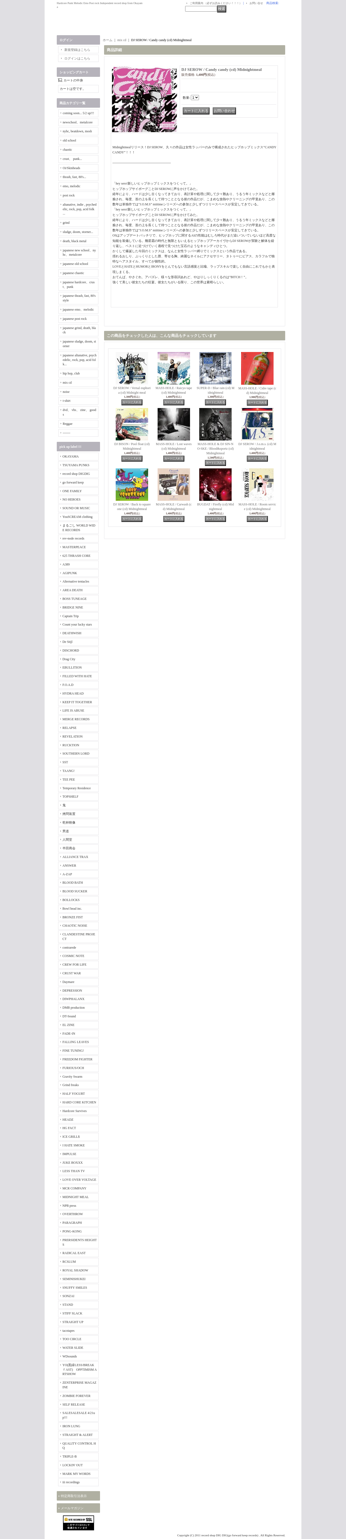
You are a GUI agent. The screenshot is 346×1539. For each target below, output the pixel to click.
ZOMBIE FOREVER (76, 1396)
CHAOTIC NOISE (74, 926)
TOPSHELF (70, 796)
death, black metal (74, 241)
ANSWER (69, 865)
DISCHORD (70, 650)
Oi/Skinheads (71, 168)
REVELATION (72, 736)
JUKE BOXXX (72, 1163)
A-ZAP (67, 874)
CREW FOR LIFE (74, 964)
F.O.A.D (68, 685)
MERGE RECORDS (75, 719)
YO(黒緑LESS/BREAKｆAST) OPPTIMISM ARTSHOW (79, 1369)
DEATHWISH (71, 633)
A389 (66, 564)
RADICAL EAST (74, 1253)
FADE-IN (68, 1033)
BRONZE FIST (72, 917)
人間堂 (67, 839)
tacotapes (68, 1331)
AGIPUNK (69, 573)
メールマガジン (72, 1508)
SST (65, 762)
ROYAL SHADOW (75, 1270)
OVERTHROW (72, 1214)
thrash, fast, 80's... (74, 177)
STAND (67, 1305)
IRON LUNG (71, 1426)
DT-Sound (69, 1016)
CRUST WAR (71, 973)
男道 (65, 831)
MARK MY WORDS (76, 1474)
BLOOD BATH (72, 882)
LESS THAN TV (73, 1171)
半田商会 (68, 848)
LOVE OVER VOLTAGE (79, 1180)
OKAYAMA (70, 456)
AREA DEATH (72, 590)
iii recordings (71, 1482)
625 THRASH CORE (76, 556)
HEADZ (68, 1120)
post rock (69, 195)
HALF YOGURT (73, 1094)
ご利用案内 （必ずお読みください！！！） (216, 3)
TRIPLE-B (69, 1456)
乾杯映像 (68, 822)
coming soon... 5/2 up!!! (78, 113)
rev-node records (73, 538)
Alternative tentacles (75, 581)
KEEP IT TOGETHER (77, 702)
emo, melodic (71, 186)
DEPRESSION (72, 990)
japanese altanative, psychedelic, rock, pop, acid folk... (80, 359)
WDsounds (69, 1356)
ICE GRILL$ (71, 1137)
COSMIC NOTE (73, 956)
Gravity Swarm (72, 1076)
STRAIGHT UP (72, 1322)
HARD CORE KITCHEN (79, 1102)
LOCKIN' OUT (72, 1465)
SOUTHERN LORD (75, 753)
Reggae (67, 424)
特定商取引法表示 (74, 1496)
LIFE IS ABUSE (73, 710)
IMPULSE (69, 1154)
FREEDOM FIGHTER (77, 1059)
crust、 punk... (72, 159)
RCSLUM (69, 1262)
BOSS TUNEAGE (74, 599)
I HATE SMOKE (73, 1145)
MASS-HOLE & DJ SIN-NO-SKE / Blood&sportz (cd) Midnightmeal (215, 448)
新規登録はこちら (77, 50)
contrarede (69, 947)
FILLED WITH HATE (77, 676)
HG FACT (69, 1128)
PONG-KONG (72, 1231)
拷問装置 (68, 814)
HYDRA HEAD (73, 693)
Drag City (68, 659)
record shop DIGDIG (76, 474)
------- (66, 433)
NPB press (69, 1206)
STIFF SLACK (72, 1313)
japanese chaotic (73, 273)
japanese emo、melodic (78, 309)
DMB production (73, 1007)
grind (66, 223)
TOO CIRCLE (71, 1339)
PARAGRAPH (72, 1223)
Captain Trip (70, 616)
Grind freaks (70, 1085)
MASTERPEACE (74, 547)
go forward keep (73, 482)
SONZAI (68, 1296)
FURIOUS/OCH (73, 1068)
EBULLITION (72, 667)
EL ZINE (68, 1025)
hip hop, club (71, 373)
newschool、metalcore (78, 122)
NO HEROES (71, 499)
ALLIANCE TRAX (75, 857)
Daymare (68, 982)
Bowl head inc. (72, 908)
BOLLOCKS (70, 900)
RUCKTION (70, 745)
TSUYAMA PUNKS (75, 465)
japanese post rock (75, 319)
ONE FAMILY (72, 491)
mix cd (67, 382)
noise (66, 392)
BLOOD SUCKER (74, 891)
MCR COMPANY (74, 1188)
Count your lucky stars (77, 624)
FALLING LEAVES (75, 1042)
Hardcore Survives (74, 1111)
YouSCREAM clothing (77, 517)
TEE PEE (68, 779)
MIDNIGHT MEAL (75, 1197)
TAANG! (68, 771)
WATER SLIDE (72, 1348)
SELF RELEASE (73, 1404)
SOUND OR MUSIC (76, 508)
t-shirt (67, 401)
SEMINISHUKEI (73, 1279)
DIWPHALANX (73, 999)
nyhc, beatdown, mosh (77, 131)
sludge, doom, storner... (78, 232)
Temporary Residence (76, 788)
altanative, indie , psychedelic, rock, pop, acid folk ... (80, 209)
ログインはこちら (77, 58)
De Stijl (67, 642)
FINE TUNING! (73, 1051)
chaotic (67, 150)
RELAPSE (69, 728)
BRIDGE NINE (72, 607)
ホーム (107, 40)
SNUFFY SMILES (74, 1288)
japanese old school (75, 264)
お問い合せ (256, 3)
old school (69, 140)
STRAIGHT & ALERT (77, 1435)
